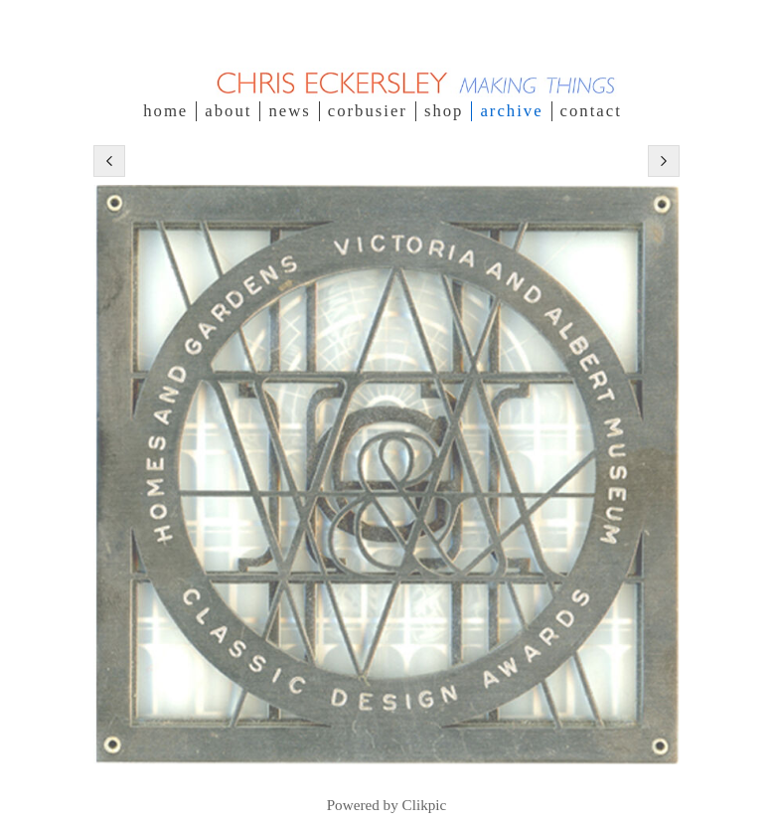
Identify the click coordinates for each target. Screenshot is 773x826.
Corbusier (367, 110)
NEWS (289, 110)
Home (165, 110)
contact (591, 110)
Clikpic (424, 804)
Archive (511, 110)
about (228, 110)
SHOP (444, 110)
